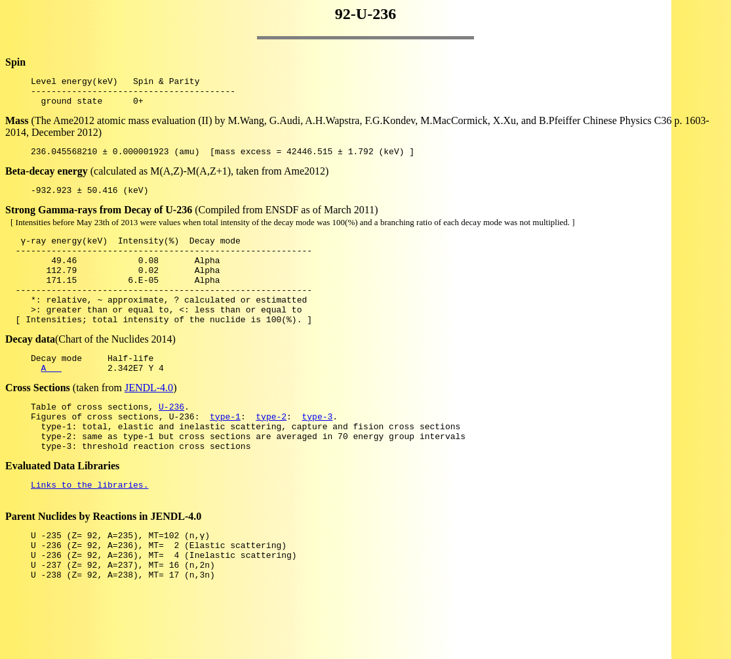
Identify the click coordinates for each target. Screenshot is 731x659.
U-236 (171, 440)
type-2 (271, 451)
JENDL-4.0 (149, 419)
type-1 (225, 451)
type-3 (317, 451)
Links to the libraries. (89, 528)
